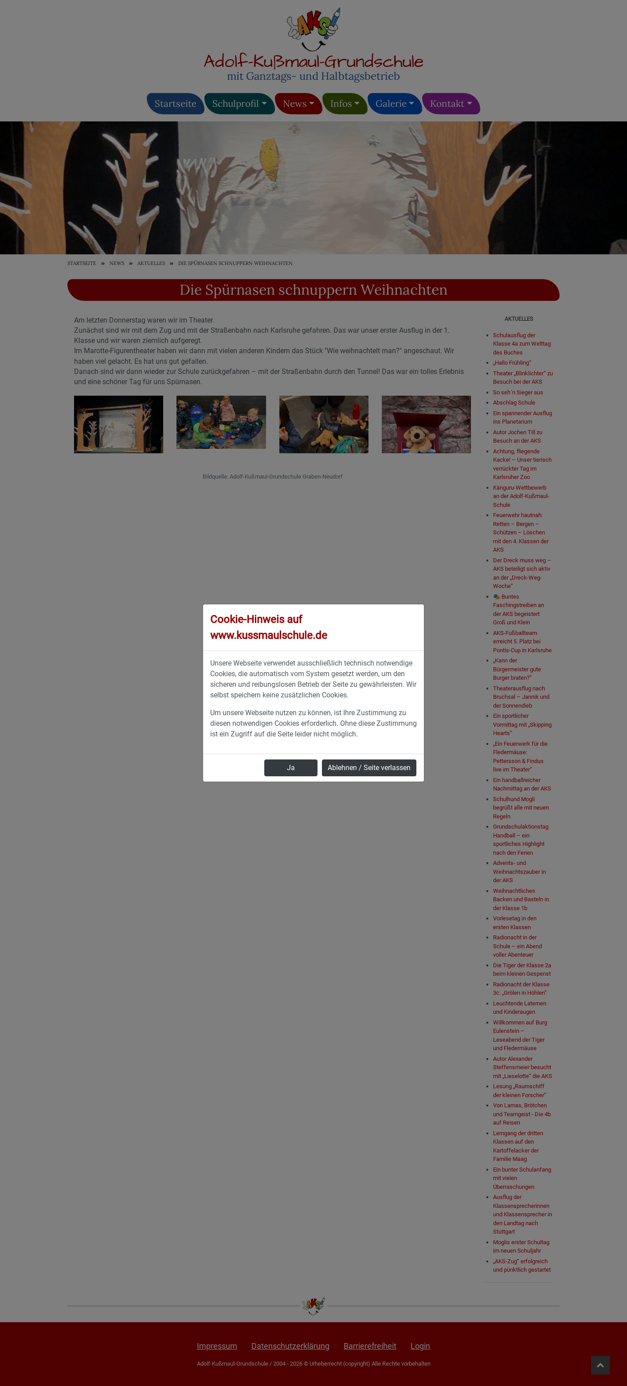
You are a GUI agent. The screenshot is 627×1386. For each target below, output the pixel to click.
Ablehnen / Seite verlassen (369, 767)
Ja (291, 767)
